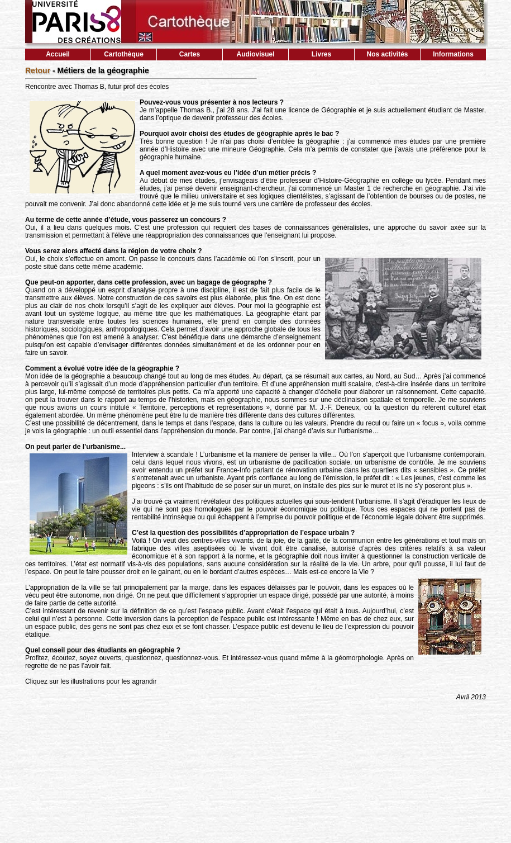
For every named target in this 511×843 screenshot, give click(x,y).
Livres (321, 54)
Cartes (189, 54)
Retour (37, 70)
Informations (453, 54)
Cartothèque (124, 54)
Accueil (58, 54)
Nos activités (387, 54)
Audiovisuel (255, 54)
